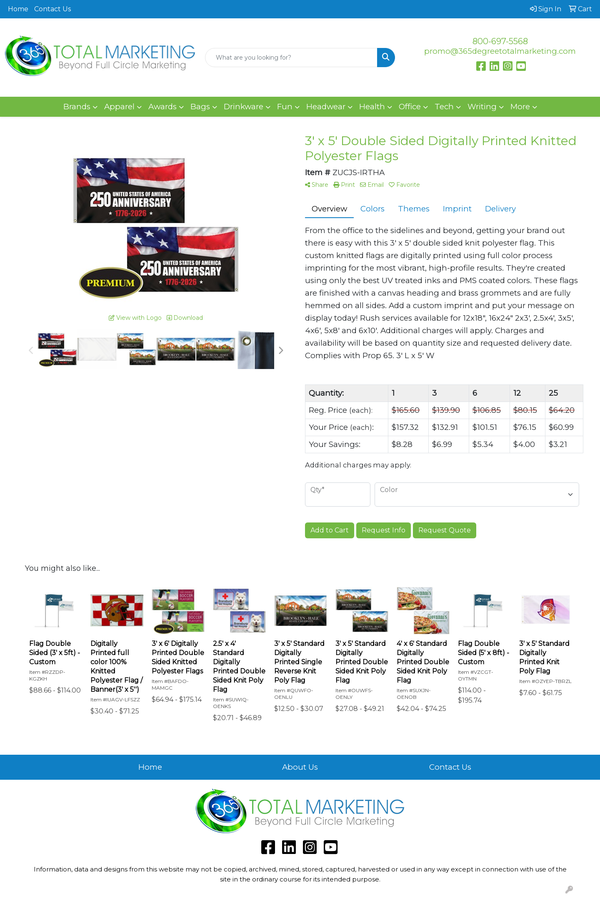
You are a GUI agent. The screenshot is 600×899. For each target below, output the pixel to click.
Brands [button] (76, 106)
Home (18, 9)
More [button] (520, 106)
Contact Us (52, 9)
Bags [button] (200, 106)
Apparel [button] (119, 106)
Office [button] (410, 106)
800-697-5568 (500, 41)
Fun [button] (284, 106)
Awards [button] (162, 106)
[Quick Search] (291, 57)
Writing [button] (482, 106)
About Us (300, 767)
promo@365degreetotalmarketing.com (500, 51)
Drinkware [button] (243, 106)
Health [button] (372, 106)
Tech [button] (444, 106)
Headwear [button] (325, 106)
